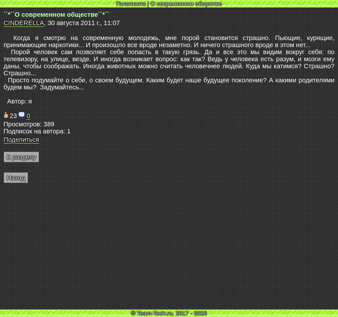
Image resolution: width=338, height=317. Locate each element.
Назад (16, 177)
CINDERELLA (24, 22)
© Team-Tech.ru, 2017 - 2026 (169, 313)
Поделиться (21, 139)
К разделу (21, 157)
